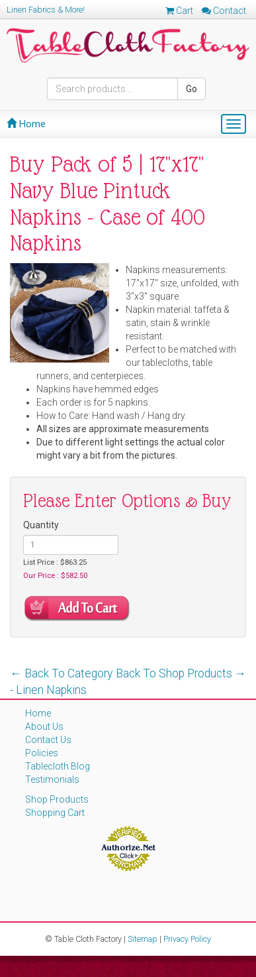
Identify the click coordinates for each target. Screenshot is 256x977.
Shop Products (57, 799)
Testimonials (52, 779)
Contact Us (48, 739)
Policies (41, 753)
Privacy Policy (187, 939)
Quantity (41, 525)
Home (26, 124)
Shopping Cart (55, 812)
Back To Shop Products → (181, 673)
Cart (179, 10)
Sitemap (142, 939)
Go (191, 89)
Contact (224, 10)
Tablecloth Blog (57, 766)
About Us (44, 726)
